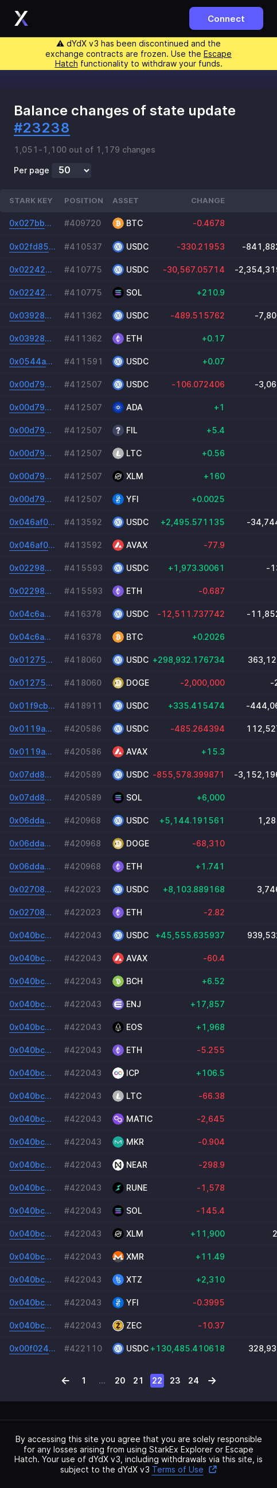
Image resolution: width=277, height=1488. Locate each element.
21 (138, 1380)
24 (193, 1380)
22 (157, 1380)
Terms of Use (184, 1469)
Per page (31, 170)
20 (120, 1380)
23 (175, 1380)
